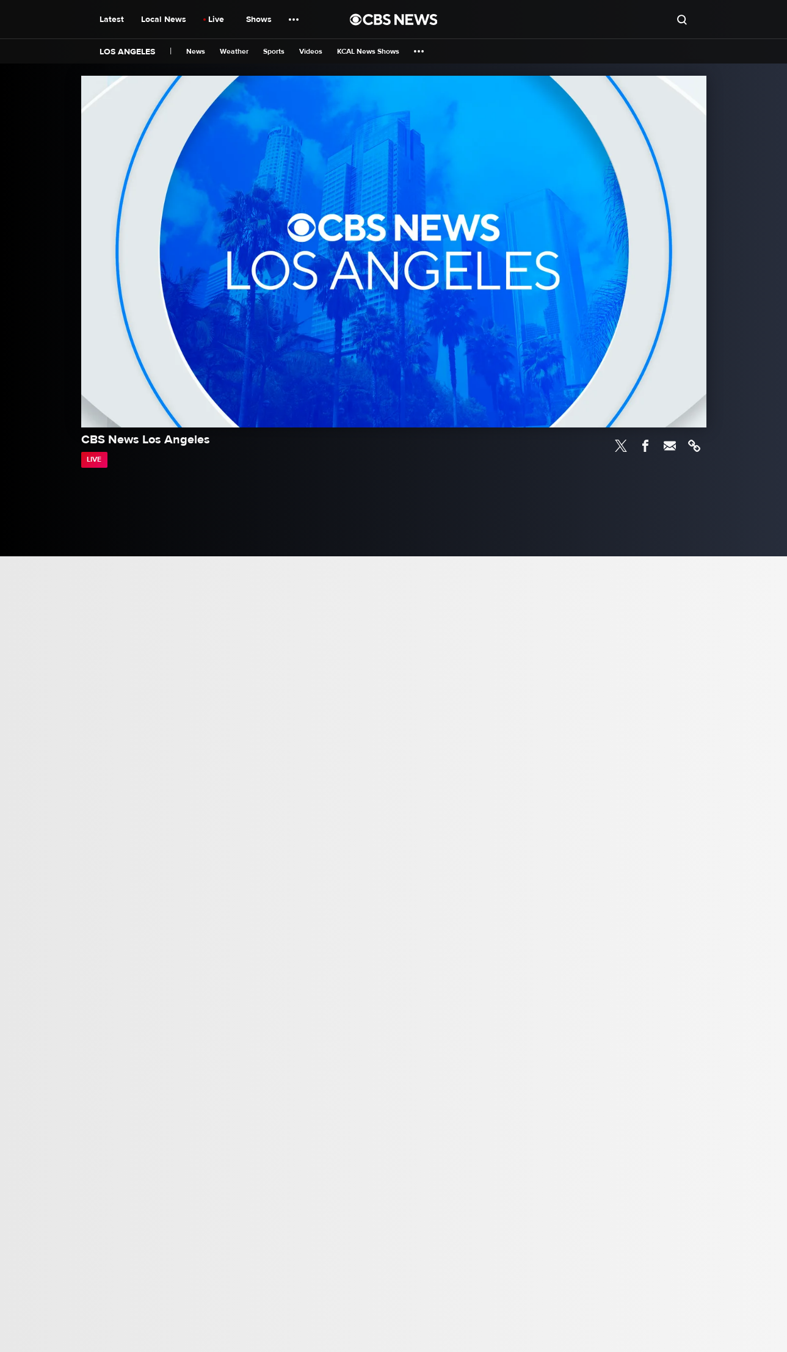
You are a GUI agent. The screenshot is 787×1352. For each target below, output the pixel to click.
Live (216, 19)
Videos (310, 51)
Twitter (621, 446)
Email (670, 446)
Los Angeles (127, 51)
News (195, 51)
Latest (112, 19)
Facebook (645, 446)
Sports (274, 51)
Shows (259, 19)
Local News (163, 19)
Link (694, 446)
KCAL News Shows (368, 51)
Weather (234, 51)
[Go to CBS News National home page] (394, 19)
